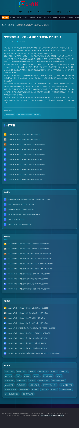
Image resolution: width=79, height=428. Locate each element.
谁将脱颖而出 (9, 385)
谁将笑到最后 (21, 385)
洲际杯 (55, 17)
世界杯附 (70, 17)
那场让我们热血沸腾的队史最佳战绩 (28, 114)
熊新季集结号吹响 (66, 389)
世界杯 (12, 17)
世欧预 (19, 17)
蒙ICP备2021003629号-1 (49, 415)
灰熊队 (18, 376)
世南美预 (32, 17)
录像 (49, 12)
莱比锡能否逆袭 (47, 376)
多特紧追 (27, 376)
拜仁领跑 (36, 376)
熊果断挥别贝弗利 (10, 389)
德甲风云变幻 (21, 372)
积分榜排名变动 (43, 380)
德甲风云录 (8, 376)
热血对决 (32, 380)
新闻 (68, 12)
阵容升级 (53, 389)
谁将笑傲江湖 (9, 380)
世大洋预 (62, 17)
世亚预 (25, 17)
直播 (20, 12)
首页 (10, 12)
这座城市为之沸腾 (28, 394)
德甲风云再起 (9, 372)
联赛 (30, 12)
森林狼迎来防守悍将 (66, 385)
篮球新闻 (11, 25)
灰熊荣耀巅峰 (10, 114)
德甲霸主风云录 (34, 385)
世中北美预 (47, 17)
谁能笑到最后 (43, 372)
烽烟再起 (32, 372)
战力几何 (44, 389)
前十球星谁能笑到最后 (12, 394)
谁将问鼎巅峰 (21, 380)
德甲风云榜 (64, 372)
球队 (39, 12)
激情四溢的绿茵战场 (58, 380)
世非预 (39, 17)
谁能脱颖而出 (24, 389)
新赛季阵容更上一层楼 (49, 385)
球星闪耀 (35, 389)
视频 (59, 12)
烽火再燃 (59, 376)
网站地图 (61, 415)
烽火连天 (53, 372)
